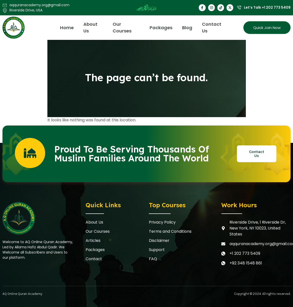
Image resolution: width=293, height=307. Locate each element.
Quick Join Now (267, 27)
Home (67, 28)
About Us (91, 27)
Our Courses (122, 27)
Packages (161, 28)
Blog (188, 28)
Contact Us (212, 27)
